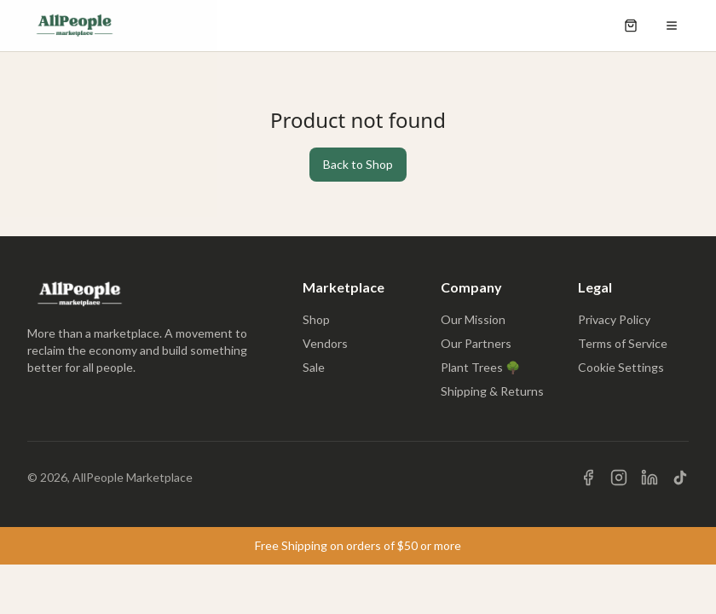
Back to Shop (358, 164)
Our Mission (473, 319)
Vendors (325, 343)
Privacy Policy (614, 319)
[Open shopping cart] (631, 26)
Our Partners (476, 343)
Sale (314, 367)
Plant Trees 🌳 (480, 367)
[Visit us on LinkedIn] (649, 477)
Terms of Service (622, 343)
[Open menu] (672, 26)
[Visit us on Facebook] (588, 477)
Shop (316, 319)
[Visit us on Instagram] (618, 477)
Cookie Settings (621, 367)
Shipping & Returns (492, 391)
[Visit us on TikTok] (680, 477)
